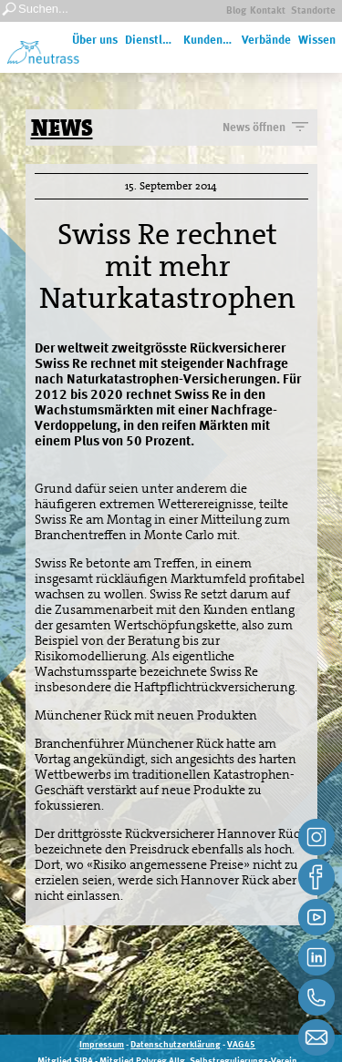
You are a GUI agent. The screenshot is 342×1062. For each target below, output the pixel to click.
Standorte (313, 11)
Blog (236, 11)
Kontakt (267, 11)
